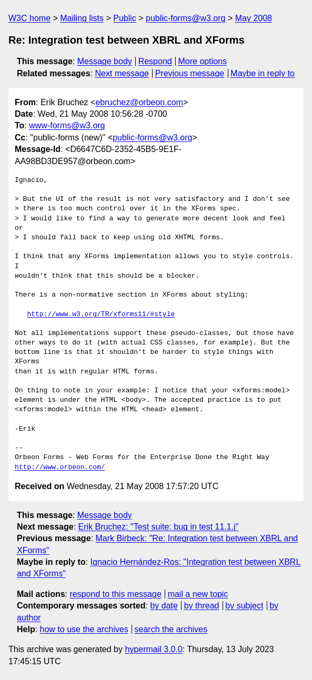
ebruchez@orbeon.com (139, 102)
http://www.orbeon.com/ (60, 467)
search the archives (171, 629)
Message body (104, 61)
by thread (201, 605)
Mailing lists (82, 18)
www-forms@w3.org (67, 125)
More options (202, 61)
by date (163, 605)
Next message (122, 73)
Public (124, 18)
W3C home (29, 18)
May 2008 (253, 18)
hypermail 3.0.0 (153, 649)
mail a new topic (198, 594)
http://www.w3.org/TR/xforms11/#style (101, 314)
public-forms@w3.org (185, 18)
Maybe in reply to (262, 73)
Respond (155, 61)
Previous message (190, 73)
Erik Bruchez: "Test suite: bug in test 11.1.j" (158, 526)
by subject (244, 605)
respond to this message (115, 594)
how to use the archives (84, 629)
